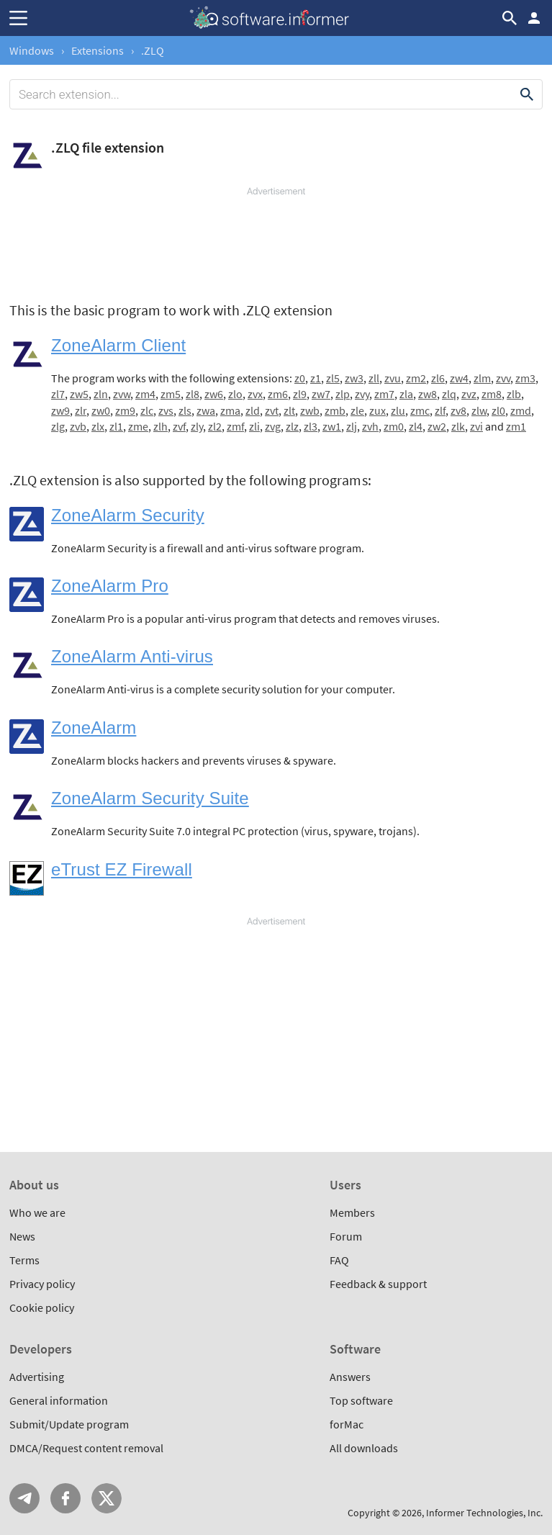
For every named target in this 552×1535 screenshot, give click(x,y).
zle (357, 410)
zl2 (215, 426)
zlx (97, 426)
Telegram (24, 1498)
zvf (179, 426)
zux (377, 410)
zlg (58, 426)
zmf (235, 426)
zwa (205, 410)
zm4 (145, 394)
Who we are (37, 1212)
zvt (272, 410)
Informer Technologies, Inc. (484, 1512)
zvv (503, 378)
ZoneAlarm (93, 727)
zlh (160, 426)
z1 (315, 378)
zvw (121, 394)
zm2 (416, 378)
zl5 (333, 378)
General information (58, 1400)
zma (230, 410)
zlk (458, 426)
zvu (392, 378)
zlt (289, 410)
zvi (476, 426)
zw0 (100, 410)
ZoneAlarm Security (127, 515)
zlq (449, 394)
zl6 (438, 378)
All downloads (364, 1448)
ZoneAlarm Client (118, 345)
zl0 (498, 410)
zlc (146, 410)
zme (138, 426)
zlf (440, 410)
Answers (350, 1376)
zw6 (213, 394)
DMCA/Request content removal (86, 1448)
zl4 (415, 426)
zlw (479, 410)
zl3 (310, 426)
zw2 (436, 426)
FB (65, 1498)
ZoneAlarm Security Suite (150, 798)
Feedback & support (378, 1284)
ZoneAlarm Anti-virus (132, 656)
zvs (165, 410)
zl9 (300, 394)
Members (352, 1212)
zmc (420, 410)
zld (252, 410)
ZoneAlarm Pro (109, 585)
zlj (351, 426)
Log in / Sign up (534, 18)
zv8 (458, 410)
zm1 (516, 426)
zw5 (79, 394)
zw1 (331, 426)
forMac (346, 1424)
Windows (31, 50)
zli (254, 426)
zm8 (491, 394)
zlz (292, 426)
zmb (335, 410)
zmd (520, 410)
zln (101, 394)
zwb (310, 410)
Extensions (97, 50)
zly (197, 426)
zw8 (427, 394)
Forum (346, 1236)
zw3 (354, 378)
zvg (273, 426)
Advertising (36, 1376)
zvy (362, 394)
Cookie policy (41, 1307)
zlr (80, 410)
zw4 (459, 378)
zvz (468, 394)
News (22, 1236)
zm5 (170, 394)
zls (184, 410)
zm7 (384, 394)
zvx (255, 394)
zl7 (58, 394)
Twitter (106, 1498)
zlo (235, 394)
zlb (514, 394)
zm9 (125, 410)
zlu (398, 410)
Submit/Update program (69, 1424)
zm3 (525, 378)
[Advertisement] (276, 241)
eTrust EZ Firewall (121, 869)
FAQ (339, 1260)
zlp (342, 394)
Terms (24, 1260)
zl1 (116, 426)
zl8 (192, 394)
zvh (370, 426)
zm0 (394, 426)
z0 (299, 378)
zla (406, 394)
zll (373, 378)
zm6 (278, 394)
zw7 (321, 394)
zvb (78, 426)
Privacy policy (42, 1284)
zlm (482, 378)
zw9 (60, 410)
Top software (361, 1400)
